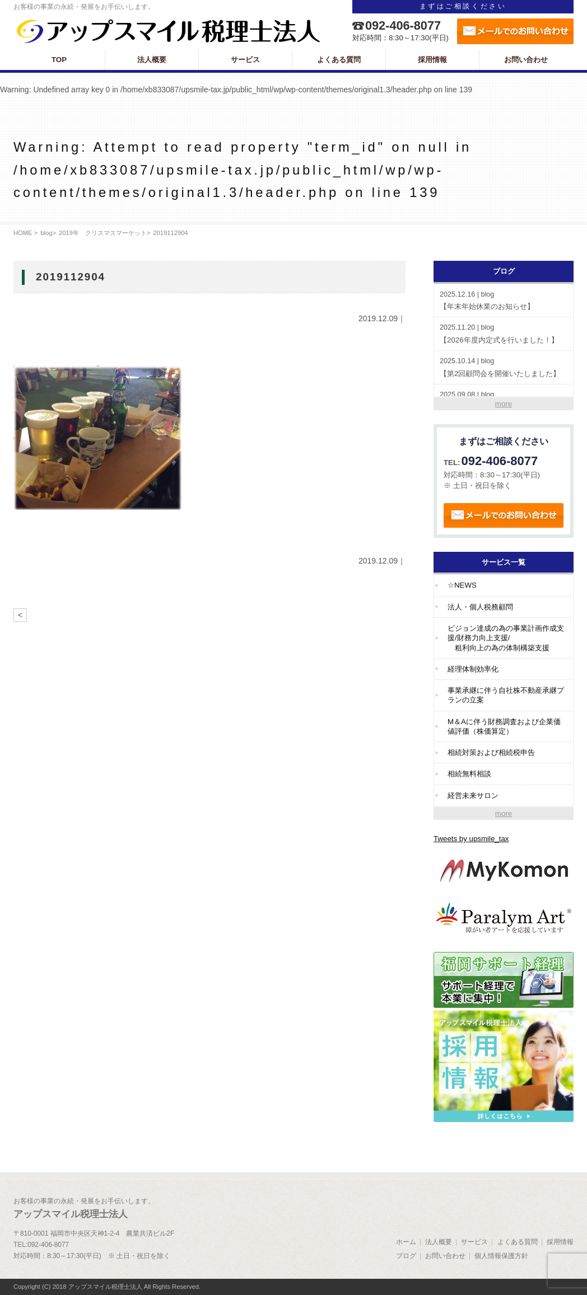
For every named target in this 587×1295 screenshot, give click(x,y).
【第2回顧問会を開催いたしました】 (503, 366)
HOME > (25, 232)
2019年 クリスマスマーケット (103, 232)
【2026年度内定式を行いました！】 (503, 333)
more (503, 404)
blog (46, 232)
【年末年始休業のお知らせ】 (503, 300)
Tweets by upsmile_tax (471, 838)
